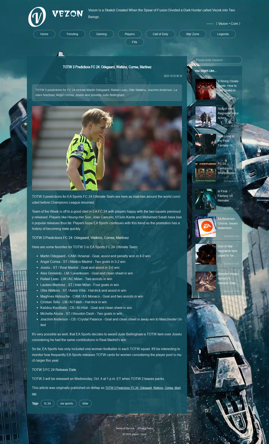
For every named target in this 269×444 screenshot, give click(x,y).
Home (44, 34)
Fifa (134, 42)
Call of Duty (160, 34)
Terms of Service (125, 428)
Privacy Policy (146, 428)
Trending (72, 34)
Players (130, 34)
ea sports (67, 403)
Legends (223, 34)
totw (85, 403)
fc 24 (47, 403)
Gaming (101, 34)
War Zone (192, 34)
